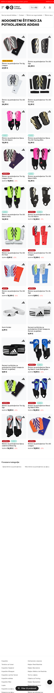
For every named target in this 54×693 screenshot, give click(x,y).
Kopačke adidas (7, 678)
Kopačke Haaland (8, 668)
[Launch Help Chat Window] (49, 682)
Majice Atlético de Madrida (37, 671)
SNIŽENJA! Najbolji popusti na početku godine (15, 1)
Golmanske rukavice (35, 661)
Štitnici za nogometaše (34, 15)
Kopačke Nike (6, 682)
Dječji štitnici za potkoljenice (12, 467)
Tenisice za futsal (7, 664)
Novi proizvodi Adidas (9, 15)
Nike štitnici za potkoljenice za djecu (37, 467)
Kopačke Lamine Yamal (10, 675)
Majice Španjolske (34, 682)
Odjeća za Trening (34, 678)
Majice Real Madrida (35, 664)
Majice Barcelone (34, 668)
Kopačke (5, 661)
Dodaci (21, 15)
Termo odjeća (32, 675)
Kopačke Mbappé (8, 671)
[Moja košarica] (49, 7)
